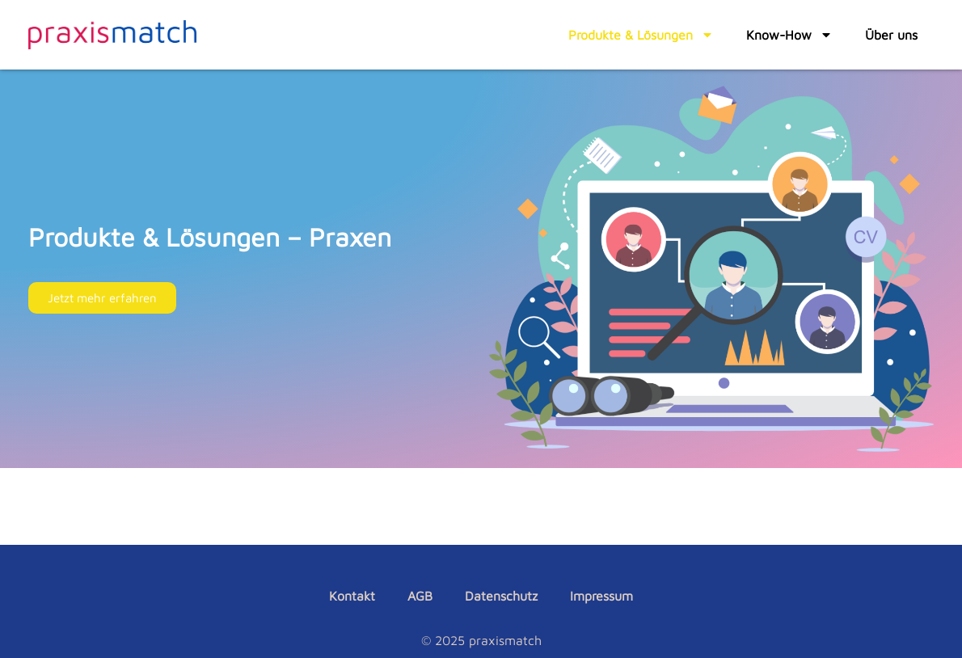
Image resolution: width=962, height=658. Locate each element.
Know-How (789, 34)
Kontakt (352, 595)
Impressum (601, 595)
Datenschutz (501, 595)
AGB (419, 595)
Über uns (891, 34)
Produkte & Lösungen (641, 34)
